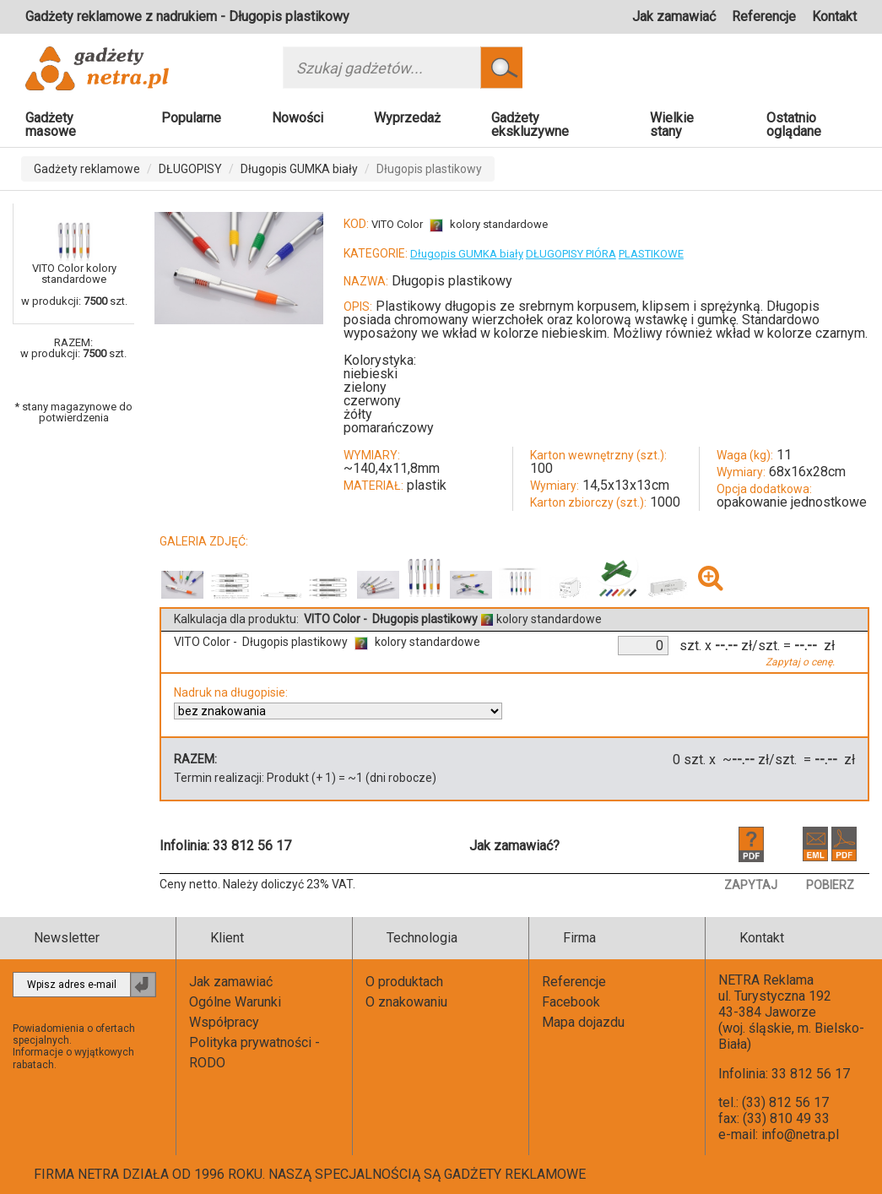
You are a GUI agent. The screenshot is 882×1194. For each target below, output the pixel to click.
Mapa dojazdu (583, 1022)
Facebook (571, 1002)
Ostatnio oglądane (793, 124)
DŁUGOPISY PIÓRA (571, 253)
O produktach (404, 982)
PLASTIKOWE (651, 253)
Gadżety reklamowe (87, 169)
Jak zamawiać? (514, 846)
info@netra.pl (800, 1134)
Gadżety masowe (50, 124)
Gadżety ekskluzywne (530, 124)
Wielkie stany (672, 124)
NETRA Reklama (766, 980)
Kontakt (834, 16)
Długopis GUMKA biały (299, 169)
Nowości (297, 118)
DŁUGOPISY (190, 169)
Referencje (764, 16)
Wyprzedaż (407, 118)
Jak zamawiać (674, 16)
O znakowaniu (406, 1002)
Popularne (191, 118)
